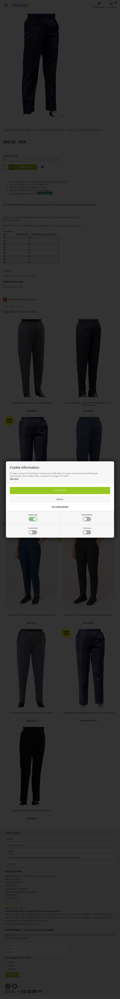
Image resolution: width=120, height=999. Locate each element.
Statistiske (87, 531)
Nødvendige (32, 517)
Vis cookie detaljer (60, 506)
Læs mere (14, 478)
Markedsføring (87, 517)
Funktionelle (33, 531)
